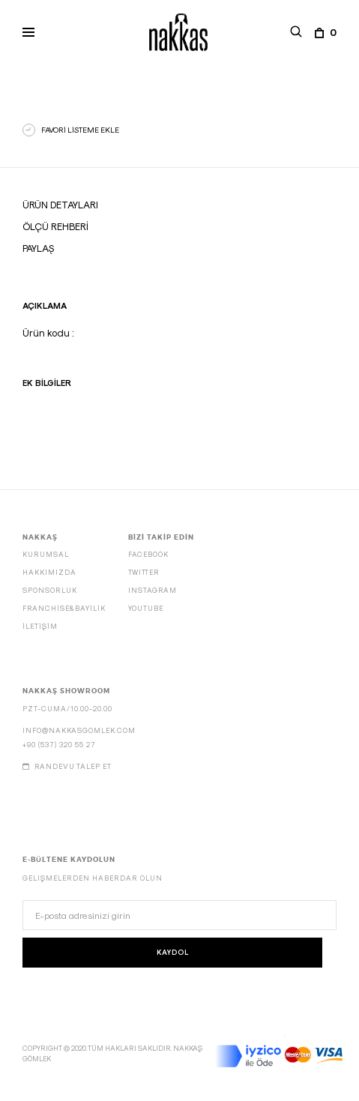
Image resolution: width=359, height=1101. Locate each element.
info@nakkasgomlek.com (79, 730)
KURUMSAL (45, 554)
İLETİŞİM (40, 626)
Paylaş (38, 248)
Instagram (152, 590)
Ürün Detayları (60, 205)
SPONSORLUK (49, 590)
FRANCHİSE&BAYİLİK (64, 608)
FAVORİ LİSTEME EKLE (80, 129)
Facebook (148, 554)
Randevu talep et (67, 766)
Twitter (144, 572)
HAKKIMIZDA (49, 572)
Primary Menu (23, 34)
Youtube (145, 608)
